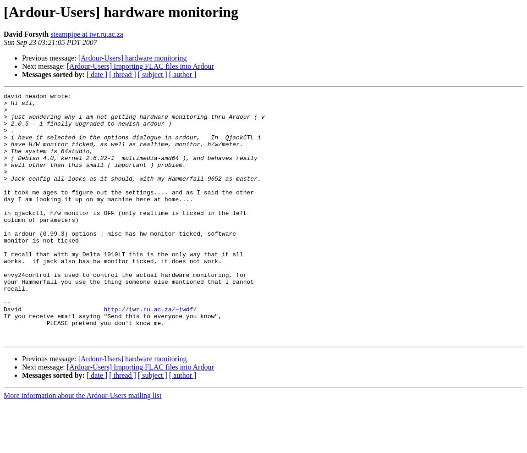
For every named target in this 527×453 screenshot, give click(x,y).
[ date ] (97, 74)
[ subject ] (152, 74)
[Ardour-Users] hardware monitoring (132, 58)
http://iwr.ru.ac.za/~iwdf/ (150, 353)
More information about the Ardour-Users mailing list (83, 445)
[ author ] (183, 74)
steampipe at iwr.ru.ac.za (86, 34)
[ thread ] (122, 74)
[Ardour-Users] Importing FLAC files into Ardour (140, 66)
